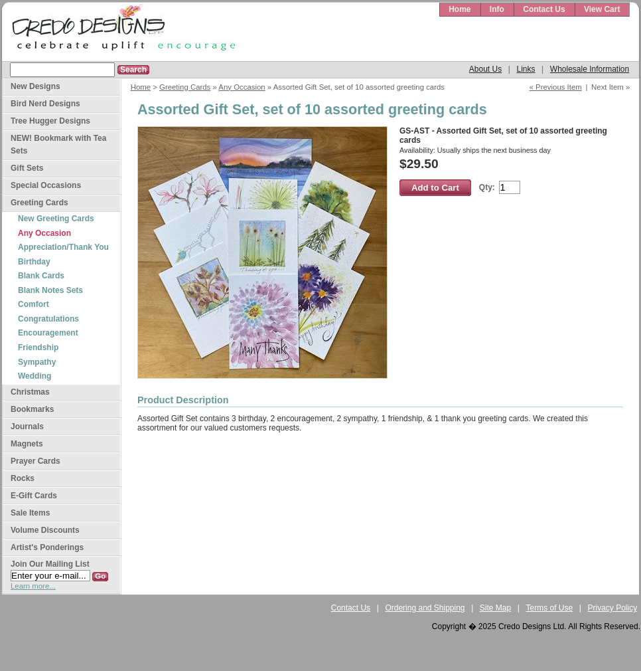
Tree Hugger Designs (50, 121)
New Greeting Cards (56, 218)
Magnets (27, 443)
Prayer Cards (35, 461)
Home (459, 9)
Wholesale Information (589, 69)
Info (497, 9)
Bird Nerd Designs (45, 103)
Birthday (34, 261)
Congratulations (48, 319)
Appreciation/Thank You (63, 247)
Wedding (34, 376)
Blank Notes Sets (50, 290)
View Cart (602, 9)
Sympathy (37, 362)
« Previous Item (556, 87)
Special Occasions (46, 185)
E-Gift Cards (34, 495)
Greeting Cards (184, 87)
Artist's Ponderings (47, 547)
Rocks (23, 478)
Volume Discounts (45, 530)
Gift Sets (27, 168)
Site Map (495, 608)
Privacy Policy (613, 608)
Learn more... (33, 586)
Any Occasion (241, 87)
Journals (27, 426)
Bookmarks (32, 409)
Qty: (487, 187)
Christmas (30, 392)
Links (525, 69)
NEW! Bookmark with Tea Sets (58, 144)
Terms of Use (549, 608)
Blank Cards (41, 275)
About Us (485, 69)
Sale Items (30, 513)
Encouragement (48, 332)
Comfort (33, 304)
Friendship (38, 347)
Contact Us (544, 9)
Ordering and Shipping (424, 608)
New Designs (35, 86)
